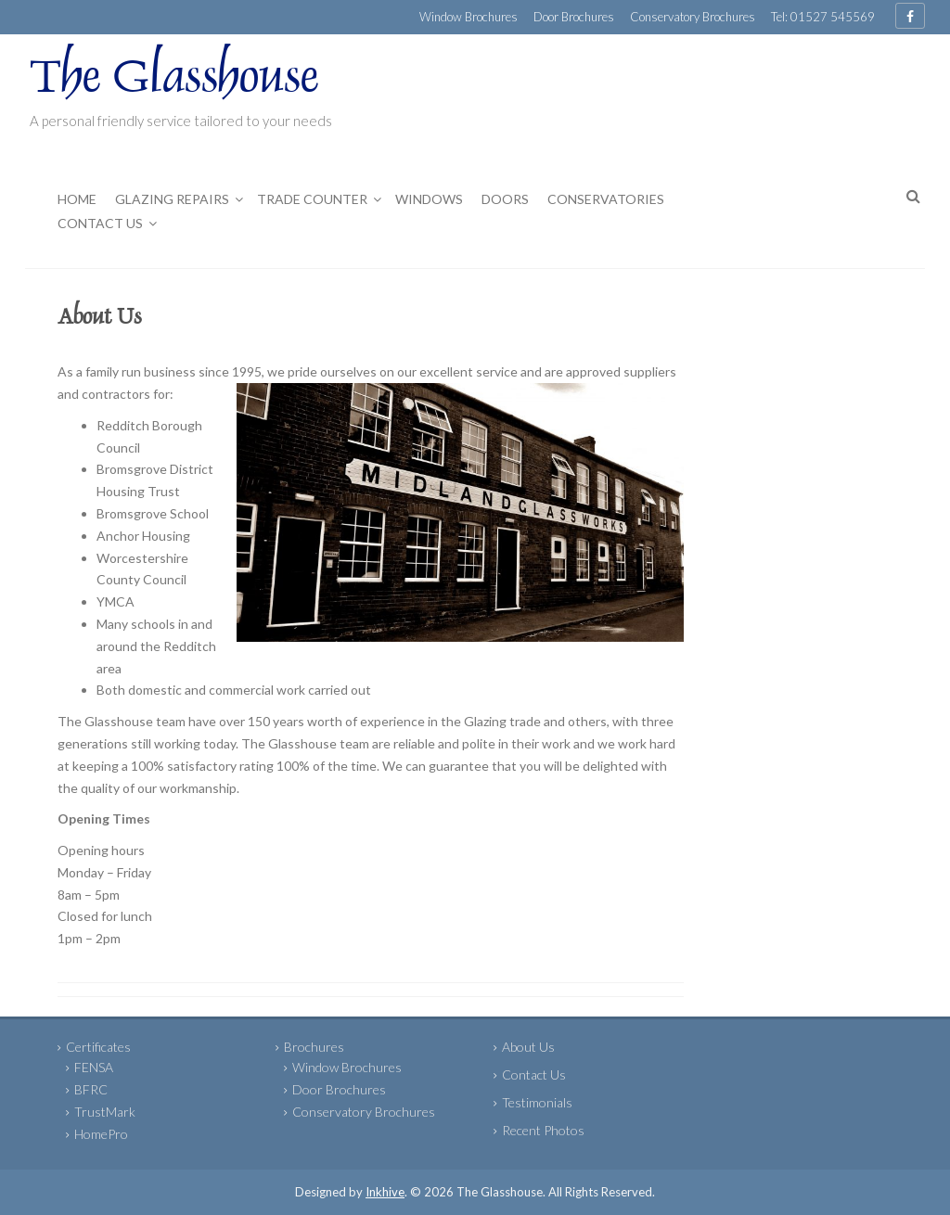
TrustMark (104, 1111)
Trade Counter (312, 199)
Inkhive (385, 1191)
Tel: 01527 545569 (823, 16)
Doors (505, 199)
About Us (528, 1047)
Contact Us (100, 223)
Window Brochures (468, 16)
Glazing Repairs (172, 199)
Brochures (314, 1047)
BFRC (91, 1089)
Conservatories (605, 199)
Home (77, 199)
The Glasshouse (174, 81)
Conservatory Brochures (692, 16)
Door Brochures (573, 16)
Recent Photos (543, 1130)
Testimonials (537, 1102)
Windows (429, 199)
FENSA (93, 1067)
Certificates (98, 1047)
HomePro (101, 1134)
